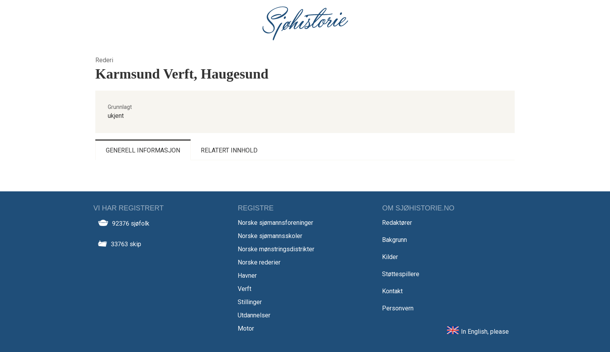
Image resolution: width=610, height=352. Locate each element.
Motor (246, 328)
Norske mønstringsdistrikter (276, 249)
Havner (247, 275)
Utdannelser (254, 315)
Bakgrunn (394, 239)
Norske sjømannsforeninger (275, 222)
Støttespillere (400, 274)
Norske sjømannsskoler (270, 236)
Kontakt (392, 291)
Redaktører (397, 222)
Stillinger (250, 302)
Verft (244, 288)
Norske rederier (259, 262)
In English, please (485, 331)
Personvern (398, 308)
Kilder (390, 257)
